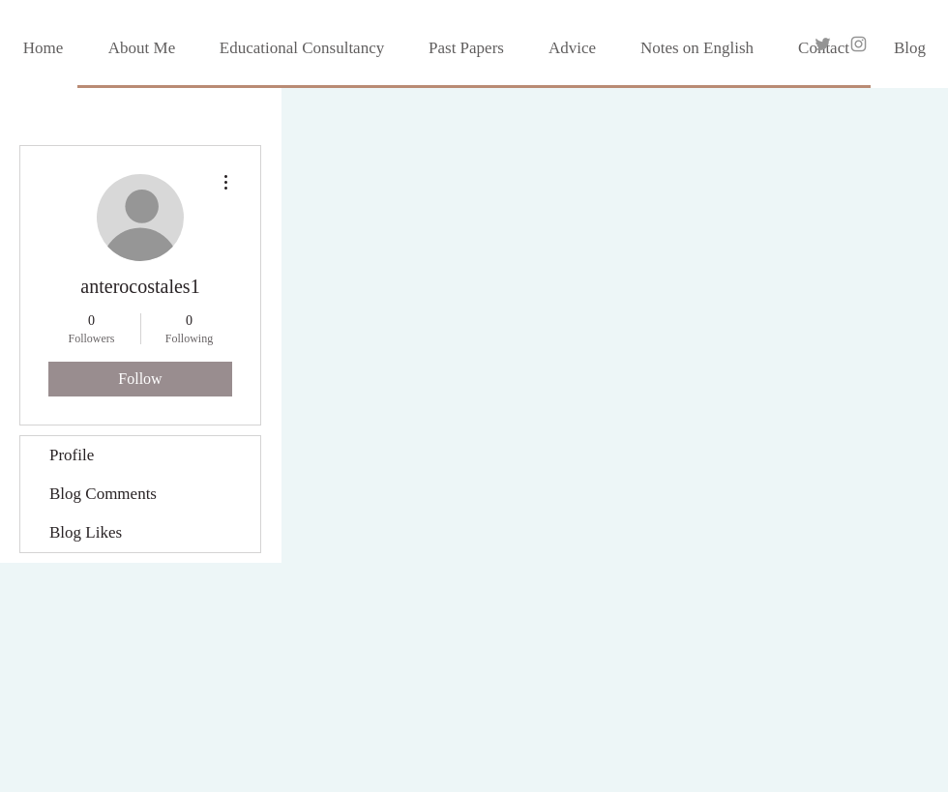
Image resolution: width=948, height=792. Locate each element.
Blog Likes (85, 532)
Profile (71, 455)
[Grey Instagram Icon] (858, 44)
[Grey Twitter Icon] (823, 44)
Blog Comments (103, 493)
